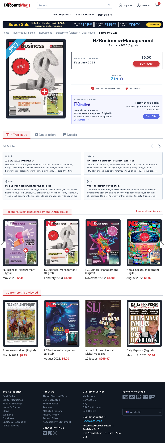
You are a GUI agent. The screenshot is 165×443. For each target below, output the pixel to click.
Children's (8, 418)
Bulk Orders (89, 411)
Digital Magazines (13, 400)
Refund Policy (51, 403)
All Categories (11, 425)
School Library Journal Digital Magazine (99, 352)
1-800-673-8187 (92, 421)
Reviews (47, 407)
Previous (3, 245)
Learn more (81, 119)
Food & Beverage (12, 403)
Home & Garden (12, 407)
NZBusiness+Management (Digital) (19, 271)
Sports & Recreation (14, 422)
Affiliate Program (52, 411)
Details (70, 135)
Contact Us (89, 400)
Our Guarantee (51, 400)
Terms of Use (50, 418)
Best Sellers (10, 396)
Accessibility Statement (57, 422)
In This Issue (16, 135)
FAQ (85, 403)
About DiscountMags (55, 396)
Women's (8, 414)
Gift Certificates (92, 407)
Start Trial (151, 116)
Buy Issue (146, 64)
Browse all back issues (149, 211)
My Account (90, 396)
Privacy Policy (51, 414)
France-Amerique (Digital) (19, 350)
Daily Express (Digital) (140, 350)
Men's (6, 411)
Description (45, 135)
